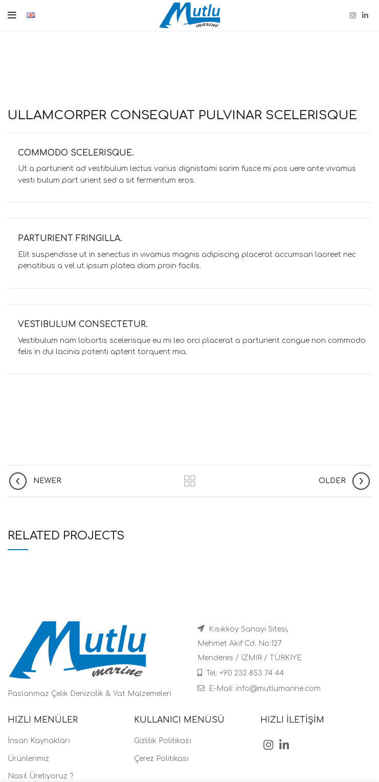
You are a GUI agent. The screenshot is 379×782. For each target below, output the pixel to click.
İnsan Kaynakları (39, 741)
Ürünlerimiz (28, 759)
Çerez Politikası (161, 759)
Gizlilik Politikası (162, 741)
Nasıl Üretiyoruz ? (40, 776)
